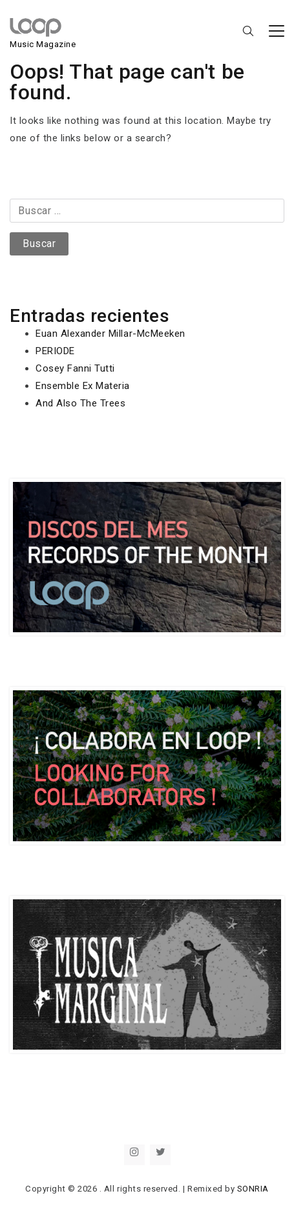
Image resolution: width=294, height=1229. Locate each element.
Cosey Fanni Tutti (75, 368)
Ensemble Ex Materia (83, 386)
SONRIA (253, 1189)
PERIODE (55, 351)
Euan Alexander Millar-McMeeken (110, 333)
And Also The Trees (80, 403)
